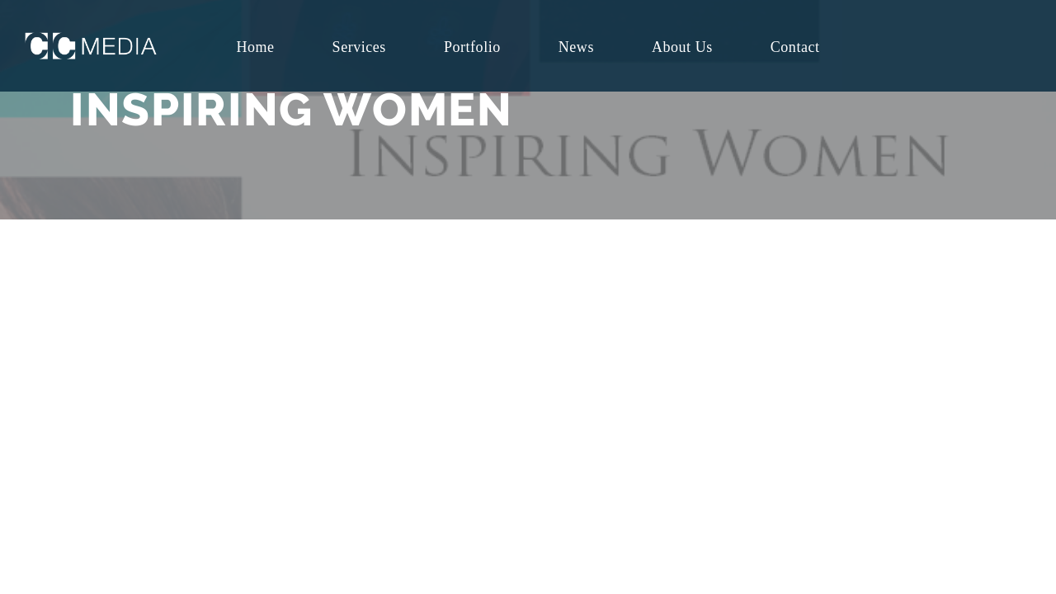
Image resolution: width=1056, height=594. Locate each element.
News (576, 47)
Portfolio (472, 47)
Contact (795, 47)
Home (255, 47)
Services (359, 47)
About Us (682, 47)
